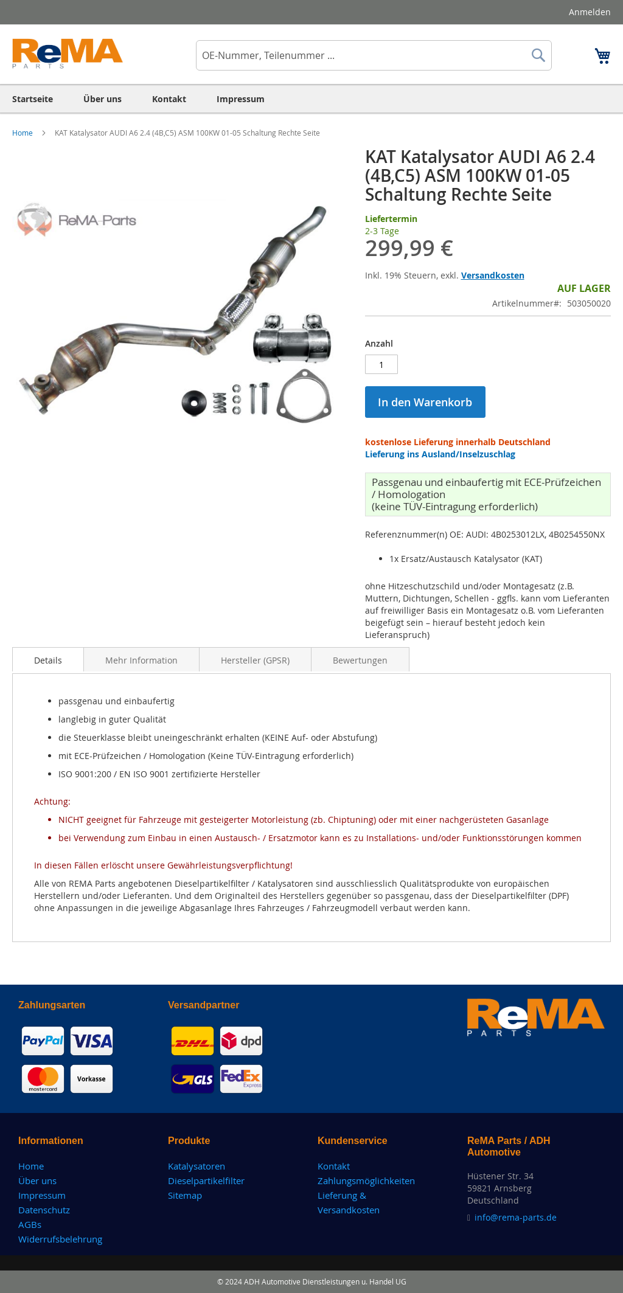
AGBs (29, 1224)
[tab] (48, 659)
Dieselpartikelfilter (206, 1180)
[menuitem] (32, 99)
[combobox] (374, 55)
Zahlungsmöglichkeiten (366, 1180)
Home (23, 132)
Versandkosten (492, 275)
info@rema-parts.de (516, 1217)
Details (48, 660)
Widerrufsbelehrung (60, 1239)
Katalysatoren (196, 1166)
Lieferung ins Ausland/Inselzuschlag (440, 454)
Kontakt (334, 1166)
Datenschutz (44, 1210)
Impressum (42, 1195)
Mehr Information (141, 660)
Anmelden (590, 12)
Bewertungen (360, 660)
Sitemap (185, 1195)
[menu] (311, 99)
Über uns (37, 1180)
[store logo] (68, 53)
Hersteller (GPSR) (255, 660)
